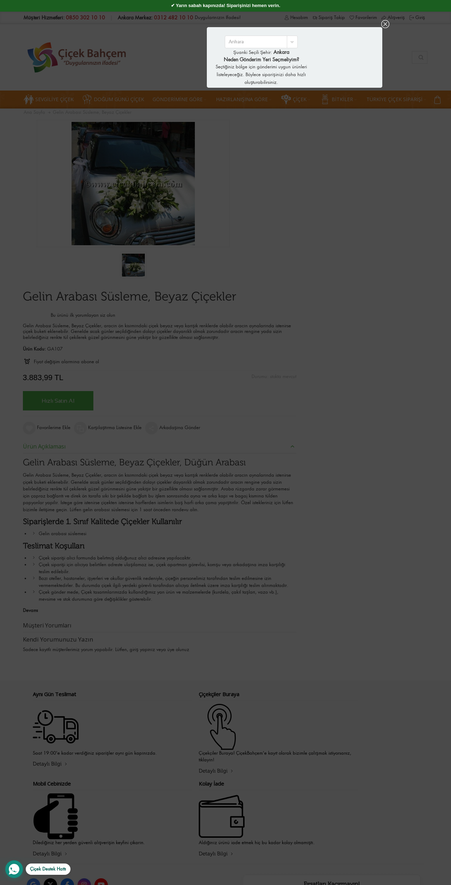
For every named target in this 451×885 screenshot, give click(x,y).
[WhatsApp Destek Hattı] (37, 869)
